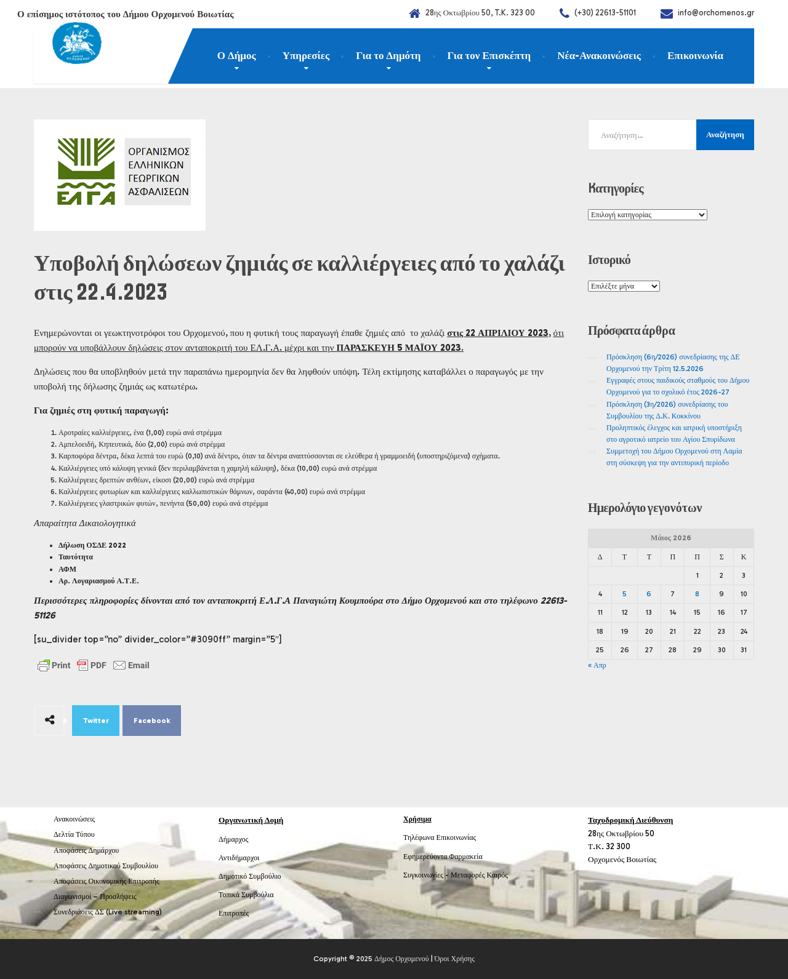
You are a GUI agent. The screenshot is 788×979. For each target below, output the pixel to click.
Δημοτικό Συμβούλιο (250, 876)
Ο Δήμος (236, 55)
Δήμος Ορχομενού (401, 958)
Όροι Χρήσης (455, 958)
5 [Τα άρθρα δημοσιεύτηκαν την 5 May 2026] (624, 593)
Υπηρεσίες (306, 55)
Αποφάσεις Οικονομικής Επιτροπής (106, 881)
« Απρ (597, 665)
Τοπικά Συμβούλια (246, 894)
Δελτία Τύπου (74, 834)
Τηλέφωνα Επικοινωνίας (439, 837)
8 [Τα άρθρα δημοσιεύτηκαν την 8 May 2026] (697, 593)
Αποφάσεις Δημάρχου (86, 850)
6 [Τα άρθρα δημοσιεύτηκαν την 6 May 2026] (648, 593)
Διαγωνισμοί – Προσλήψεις (95, 896)
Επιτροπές (234, 913)
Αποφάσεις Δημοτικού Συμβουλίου (106, 865)
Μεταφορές (468, 875)
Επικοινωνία (695, 55)
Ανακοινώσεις (74, 819)
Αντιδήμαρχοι (239, 857)
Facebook (152, 720)
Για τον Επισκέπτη (489, 55)
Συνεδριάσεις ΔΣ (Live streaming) (108, 912)
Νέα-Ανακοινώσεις (599, 55)
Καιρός (497, 875)
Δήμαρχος (234, 839)
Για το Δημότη (388, 55)
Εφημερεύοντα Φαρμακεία (443, 856)
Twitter (96, 720)
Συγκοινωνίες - (427, 875)
